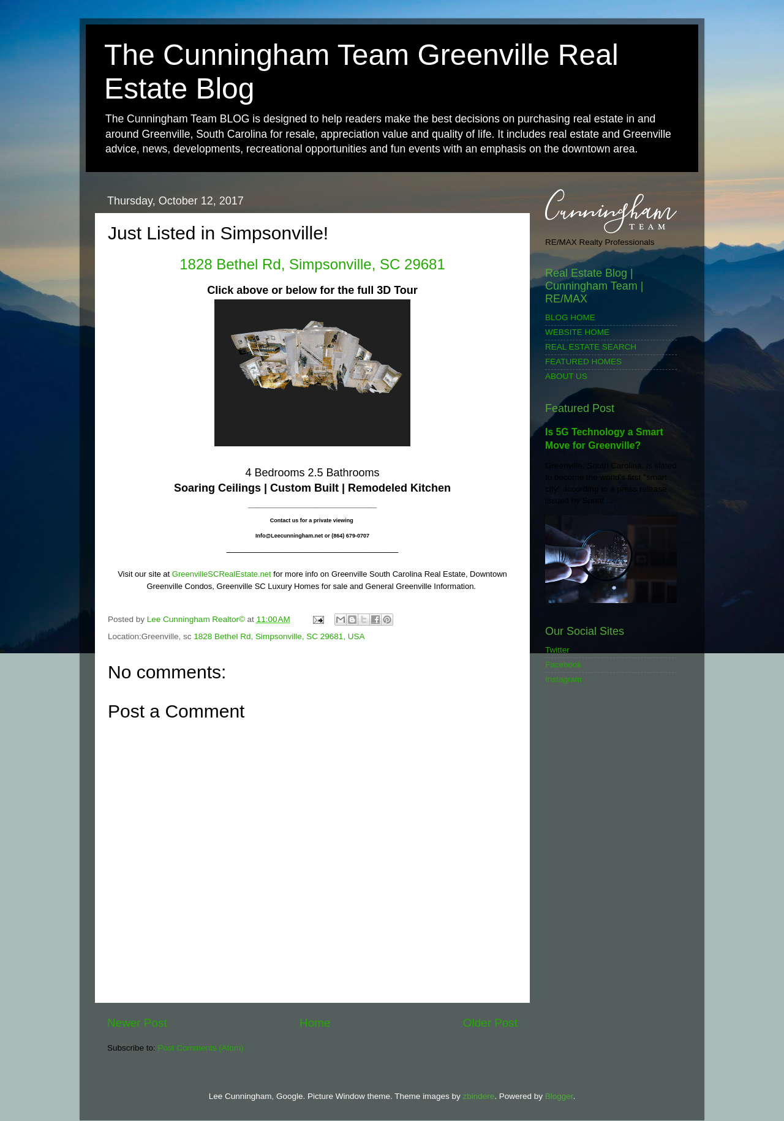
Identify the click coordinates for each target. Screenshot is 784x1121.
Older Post (490, 1022)
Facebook (563, 664)
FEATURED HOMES (583, 361)
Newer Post (137, 1022)
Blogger (559, 1096)
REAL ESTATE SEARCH (590, 346)
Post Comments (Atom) (201, 1047)
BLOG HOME (570, 317)
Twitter (557, 649)
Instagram (563, 679)
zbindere (478, 1096)
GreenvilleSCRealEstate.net (221, 574)
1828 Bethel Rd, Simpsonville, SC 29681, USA (279, 636)
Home (315, 1022)
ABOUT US (566, 376)
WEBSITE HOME (577, 332)
